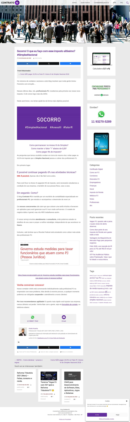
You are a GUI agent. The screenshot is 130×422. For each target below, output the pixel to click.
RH (91, 205)
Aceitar (97, 414)
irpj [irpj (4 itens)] (90, 292)
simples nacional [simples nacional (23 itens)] (96, 300)
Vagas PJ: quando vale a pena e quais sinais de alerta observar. (101, 223)
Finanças (93, 186)
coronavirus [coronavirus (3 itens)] (104, 280)
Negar (117, 414)
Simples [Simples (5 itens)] (110, 297)
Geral (28, 352)
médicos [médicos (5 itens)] (96, 292)
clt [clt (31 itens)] (91, 278)
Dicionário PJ (94, 179)
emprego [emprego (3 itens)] (103, 283)
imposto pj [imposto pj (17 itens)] (101, 288)
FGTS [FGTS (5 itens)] (98, 286)
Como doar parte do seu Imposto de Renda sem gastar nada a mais (101, 232)
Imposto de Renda (96, 192)
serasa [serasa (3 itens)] (106, 297)
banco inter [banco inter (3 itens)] (100, 275)
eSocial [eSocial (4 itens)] (91, 286)
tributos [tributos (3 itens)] (110, 302)
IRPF (114, 2)
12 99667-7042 (32, 318)
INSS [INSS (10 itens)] (106, 288)
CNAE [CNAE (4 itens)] (102, 278)
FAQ (121, 2)
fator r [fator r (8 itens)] (95, 286)
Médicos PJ (94, 196)
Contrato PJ (67, 399)
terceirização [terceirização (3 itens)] (95, 302)
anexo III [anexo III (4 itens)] (92, 275)
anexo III (43, 352)
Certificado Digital (96, 169)
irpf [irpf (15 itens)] (111, 288)
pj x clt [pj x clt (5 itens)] (109, 292)
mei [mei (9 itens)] (93, 292)
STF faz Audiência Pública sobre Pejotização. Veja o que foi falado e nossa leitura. (101, 257)
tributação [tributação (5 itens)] (106, 302)
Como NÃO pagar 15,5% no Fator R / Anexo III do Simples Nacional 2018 (44, 74)
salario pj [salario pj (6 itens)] (102, 297)
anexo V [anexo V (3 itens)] (95, 275)
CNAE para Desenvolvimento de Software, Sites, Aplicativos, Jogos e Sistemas (72, 387)
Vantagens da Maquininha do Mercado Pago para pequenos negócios (101, 240)
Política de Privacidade (65, 419)
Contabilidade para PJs (101, 2)
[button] (127, 401)
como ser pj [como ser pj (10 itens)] (97, 281)
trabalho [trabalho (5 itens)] (101, 302)
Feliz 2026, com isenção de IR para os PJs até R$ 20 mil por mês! (101, 248)
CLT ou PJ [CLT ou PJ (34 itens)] (96, 278)
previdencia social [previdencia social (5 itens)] (94, 294)
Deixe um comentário (67, 352)
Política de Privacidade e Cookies (106, 419)
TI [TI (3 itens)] (98, 302)
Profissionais (33, 352)
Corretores (94, 176)
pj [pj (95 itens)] (106, 291)
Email (64, 318)
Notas (92, 199)
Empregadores (95, 182)
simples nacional (53, 352)
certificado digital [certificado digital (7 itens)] (107, 275)
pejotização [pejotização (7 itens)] (102, 292)
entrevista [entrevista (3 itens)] (107, 283)
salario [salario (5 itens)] (98, 297)
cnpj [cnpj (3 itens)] (105, 278)
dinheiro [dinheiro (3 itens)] (99, 283)
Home (74, 2)
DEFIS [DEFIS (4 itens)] (96, 283)
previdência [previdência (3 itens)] (101, 294)
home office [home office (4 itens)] (103, 286)
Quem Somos (85, 2)
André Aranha (38, 58)
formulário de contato (70, 304)
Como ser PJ (22, 352)
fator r (47, 352)
